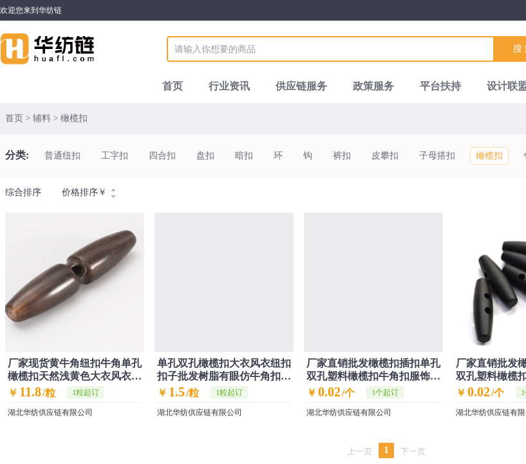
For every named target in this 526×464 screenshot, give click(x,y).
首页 (172, 86)
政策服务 (373, 86)
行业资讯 (229, 86)
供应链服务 (301, 86)
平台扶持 (440, 86)
